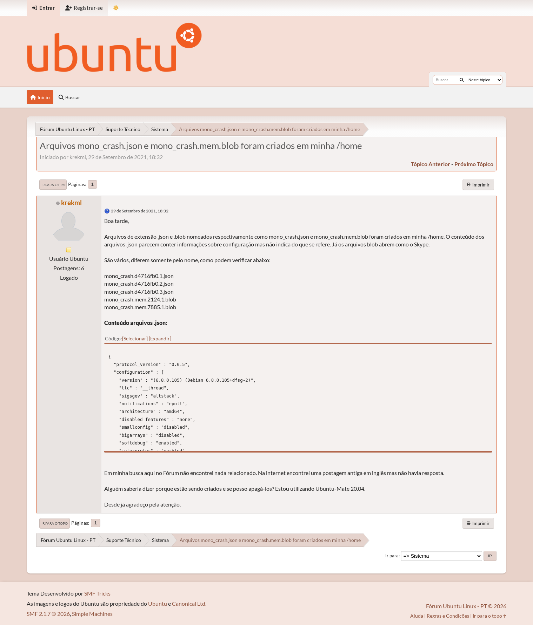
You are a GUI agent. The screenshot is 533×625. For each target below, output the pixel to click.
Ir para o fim (53, 185)
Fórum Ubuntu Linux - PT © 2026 (466, 606)
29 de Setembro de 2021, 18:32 (139, 211)
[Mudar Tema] (116, 8)
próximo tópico (473, 164)
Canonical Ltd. (189, 603)
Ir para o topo (54, 523)
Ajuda (416, 616)
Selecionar (135, 338)
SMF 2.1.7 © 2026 (48, 613)
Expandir (160, 338)
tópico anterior (430, 164)
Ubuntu (157, 603)
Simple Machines (92, 613)
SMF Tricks (97, 593)
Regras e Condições (448, 616)
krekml (71, 202)
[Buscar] (461, 80)
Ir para (392, 555)
